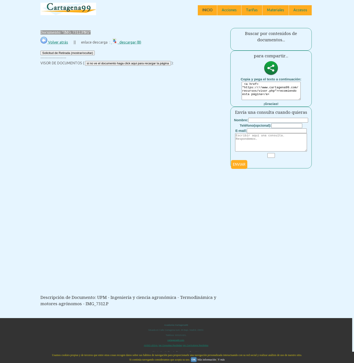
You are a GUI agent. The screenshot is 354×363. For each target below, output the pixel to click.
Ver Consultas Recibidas (170, 345)
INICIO (207, 10)
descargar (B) (126, 42)
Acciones (229, 10)
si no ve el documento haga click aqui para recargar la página (128, 63)
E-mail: (241, 134)
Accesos (300, 10)
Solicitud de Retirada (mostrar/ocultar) (67, 53)
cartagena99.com (176, 340)
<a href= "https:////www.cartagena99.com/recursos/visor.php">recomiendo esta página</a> (271, 92)
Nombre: (241, 123)
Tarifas (252, 10)
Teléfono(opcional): (255, 129)
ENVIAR (239, 171)
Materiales (275, 10)
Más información (206, 359)
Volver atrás (54, 42)
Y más (221, 359)
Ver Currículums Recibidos (195, 345)
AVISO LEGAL (151, 345)
